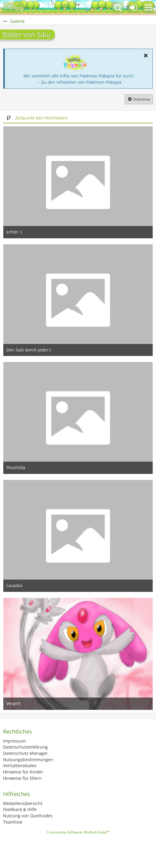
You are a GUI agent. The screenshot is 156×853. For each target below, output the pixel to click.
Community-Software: (78, 832)
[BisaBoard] (13, 8)
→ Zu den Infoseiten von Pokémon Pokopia (78, 82)
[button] (148, 8)
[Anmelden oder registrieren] (133, 8)
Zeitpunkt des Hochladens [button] (41, 118)
